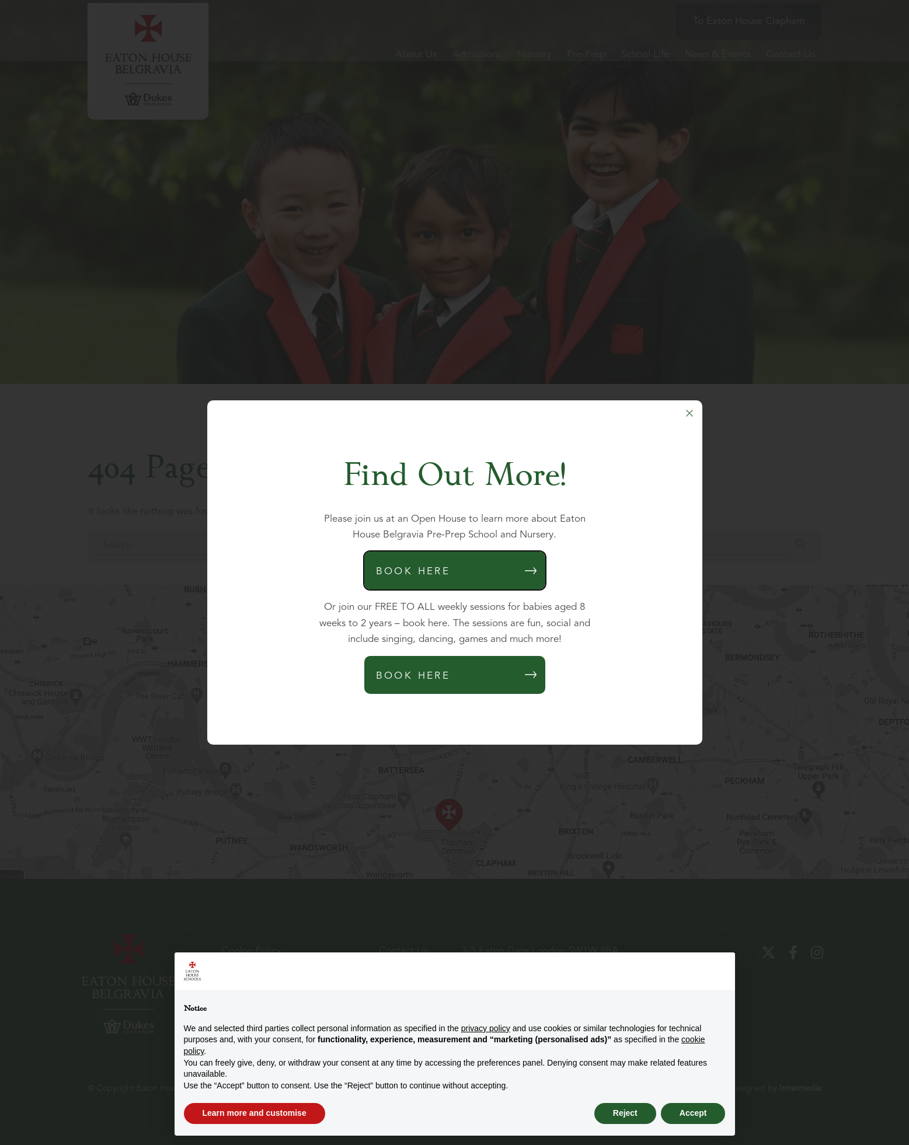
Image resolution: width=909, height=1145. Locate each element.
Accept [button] (693, 1113)
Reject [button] (625, 1113)
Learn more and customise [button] (255, 1113)
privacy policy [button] (485, 1028)
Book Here (413, 572)
